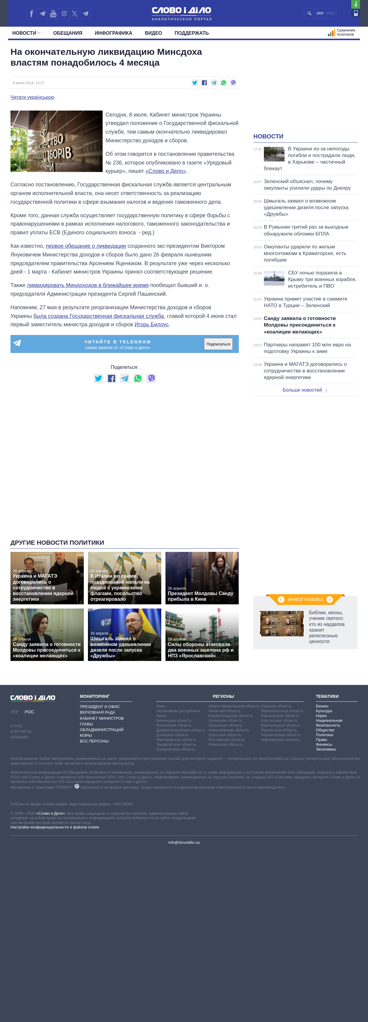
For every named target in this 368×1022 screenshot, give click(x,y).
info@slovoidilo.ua (184, 842)
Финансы (324, 744)
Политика (324, 735)
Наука (321, 715)
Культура (324, 711)
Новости (26, 33)
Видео (153, 33)
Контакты (20, 731)
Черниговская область (281, 735)
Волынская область (173, 725)
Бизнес (322, 706)
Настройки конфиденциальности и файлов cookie (54, 827)
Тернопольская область (282, 711)
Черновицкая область (280, 739)
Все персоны (94, 741)
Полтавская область (227, 739)
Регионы (223, 696)
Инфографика (113, 33)
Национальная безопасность (329, 722)
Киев (160, 706)
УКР (320, 13)
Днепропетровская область (180, 730)
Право (321, 739)
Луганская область (225, 720)
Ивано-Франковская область (234, 706)
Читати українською (32, 97)
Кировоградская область (231, 715)
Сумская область (276, 706)
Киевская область (225, 711)
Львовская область (226, 725)
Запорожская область (175, 749)
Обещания (67, 33)
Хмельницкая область (280, 725)
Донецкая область (172, 735)
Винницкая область (173, 720)
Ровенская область (226, 744)
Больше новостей (305, 390)
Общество (325, 730)
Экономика (326, 749)
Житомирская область (176, 739)
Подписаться (218, 344)
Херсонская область (279, 720)
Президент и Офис (100, 706)
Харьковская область (280, 715)
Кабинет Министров (102, 718)
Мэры (86, 735)
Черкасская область (279, 730)
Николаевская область (229, 730)
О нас (16, 726)
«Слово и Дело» (50, 813)
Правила (19, 737)
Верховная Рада (97, 712)
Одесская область (225, 735)
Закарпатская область (176, 744)
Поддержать (192, 33)
